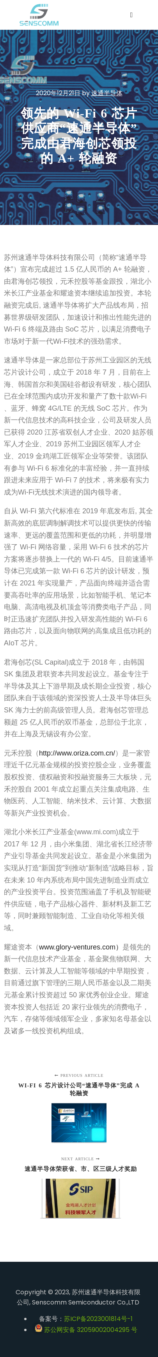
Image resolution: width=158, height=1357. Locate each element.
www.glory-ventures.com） (80, 947)
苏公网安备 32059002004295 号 (86, 1329)
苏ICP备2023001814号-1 (98, 1318)
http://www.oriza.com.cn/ (77, 753)
